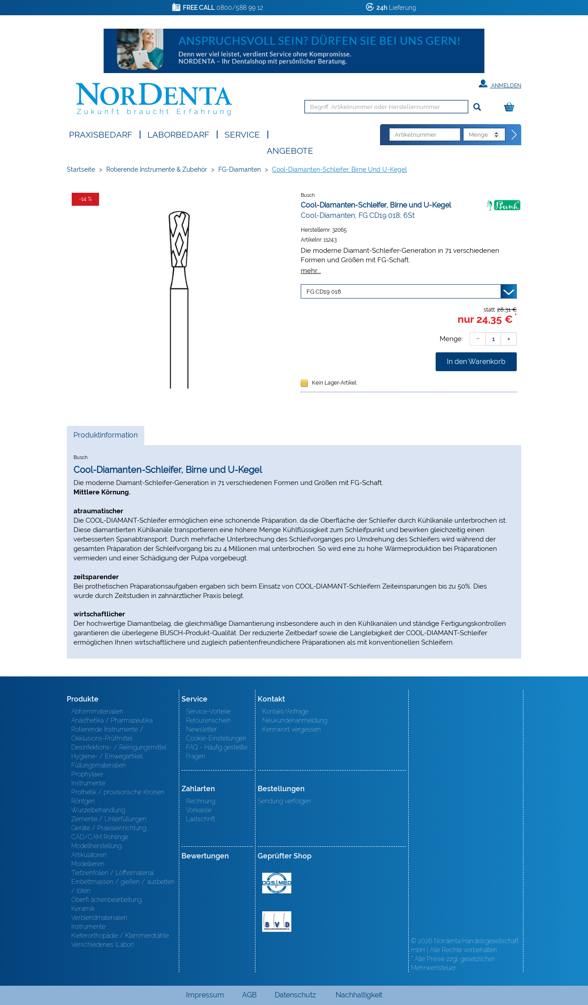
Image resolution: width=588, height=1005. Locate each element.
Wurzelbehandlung (98, 810)
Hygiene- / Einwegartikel (107, 756)
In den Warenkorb (476, 361)
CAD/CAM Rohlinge (99, 836)
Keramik (83, 908)
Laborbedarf (178, 134)
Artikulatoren (89, 854)
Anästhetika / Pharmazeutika (111, 720)
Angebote (290, 150)
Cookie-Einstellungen (216, 738)
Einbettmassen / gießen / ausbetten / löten (123, 886)
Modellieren (87, 863)
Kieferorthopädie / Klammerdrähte (120, 935)
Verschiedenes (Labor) (102, 944)
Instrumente (88, 783)
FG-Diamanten (239, 169)
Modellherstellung (96, 845)
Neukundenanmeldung (294, 720)
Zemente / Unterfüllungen (109, 819)
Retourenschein (208, 720)
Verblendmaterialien (99, 917)
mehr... (311, 270)
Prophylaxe (87, 774)
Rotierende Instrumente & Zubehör (156, 169)
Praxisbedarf (100, 134)
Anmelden (500, 84)
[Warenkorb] (511, 107)
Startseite (81, 169)
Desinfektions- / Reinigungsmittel (118, 747)
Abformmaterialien (97, 711)
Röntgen (83, 801)
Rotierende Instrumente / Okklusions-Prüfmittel (107, 734)
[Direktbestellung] (514, 135)
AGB (249, 995)
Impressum (205, 995)
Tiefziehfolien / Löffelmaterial (112, 872)
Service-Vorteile (208, 711)
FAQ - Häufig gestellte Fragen (216, 752)
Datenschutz (295, 995)
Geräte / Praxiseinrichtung (108, 828)
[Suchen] (477, 107)
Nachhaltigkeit (359, 995)
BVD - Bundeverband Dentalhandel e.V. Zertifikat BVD (276, 921)
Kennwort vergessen (291, 729)
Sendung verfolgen (284, 801)
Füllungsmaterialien (98, 765)
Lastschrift (200, 819)
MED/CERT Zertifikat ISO (276, 883)
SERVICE (242, 134)
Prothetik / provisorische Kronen (117, 792)
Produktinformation (105, 437)
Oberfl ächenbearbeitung (106, 899)
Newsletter (201, 729)
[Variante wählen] (409, 291)
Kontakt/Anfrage (285, 711)
